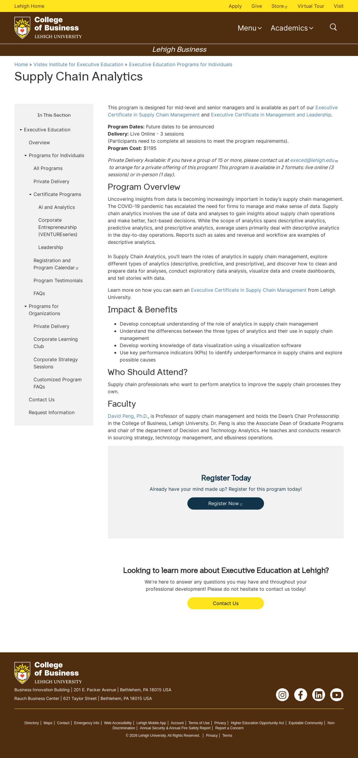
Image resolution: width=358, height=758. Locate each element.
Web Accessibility (118, 723)
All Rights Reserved (183, 735)
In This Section (54, 115)
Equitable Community (306, 723)
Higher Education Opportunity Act (257, 723)
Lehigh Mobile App (151, 723)
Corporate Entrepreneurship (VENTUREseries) (58, 227)
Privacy (220, 723)
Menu (247, 28)
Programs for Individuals (56, 155)
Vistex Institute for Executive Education (78, 64)
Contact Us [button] (226, 603)
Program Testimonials (58, 280)
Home (21, 64)
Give (256, 6)
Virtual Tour (311, 6)
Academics (289, 28)
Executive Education (47, 129)
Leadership (50, 247)
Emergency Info (86, 723)
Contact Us (41, 399)
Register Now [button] (225, 503)
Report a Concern (229, 728)
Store (279, 6)
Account (177, 723)
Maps (48, 723)
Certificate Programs (57, 194)
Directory (32, 723)
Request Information (52, 412)
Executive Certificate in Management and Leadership (271, 114)
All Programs (48, 168)
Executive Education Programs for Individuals (180, 64)
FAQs (39, 293)
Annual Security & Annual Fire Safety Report (175, 728)
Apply (235, 6)
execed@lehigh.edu (314, 160)
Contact (63, 723)
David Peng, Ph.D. (128, 416)
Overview (39, 142)
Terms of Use (199, 723)
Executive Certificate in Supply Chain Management (249, 290)
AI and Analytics (56, 207)
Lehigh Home (29, 6)
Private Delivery (51, 181)
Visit (339, 6)
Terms (227, 735)
